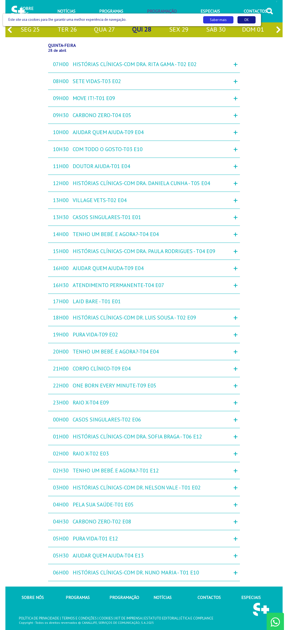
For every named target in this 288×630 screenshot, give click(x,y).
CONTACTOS (209, 597)
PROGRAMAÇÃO (124, 597)
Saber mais (218, 20)
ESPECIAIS (251, 597)
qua (104, 30)
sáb (216, 30)
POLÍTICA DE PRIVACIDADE (39, 618)
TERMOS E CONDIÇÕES (79, 618)
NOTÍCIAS (162, 597)
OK (246, 20)
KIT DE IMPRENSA (128, 618)
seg (30, 30)
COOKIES (106, 618)
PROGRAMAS (78, 597)
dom (253, 30)
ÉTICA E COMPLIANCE (196, 618)
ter (67, 30)
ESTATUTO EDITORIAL (161, 618)
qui (141, 30)
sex (179, 30)
